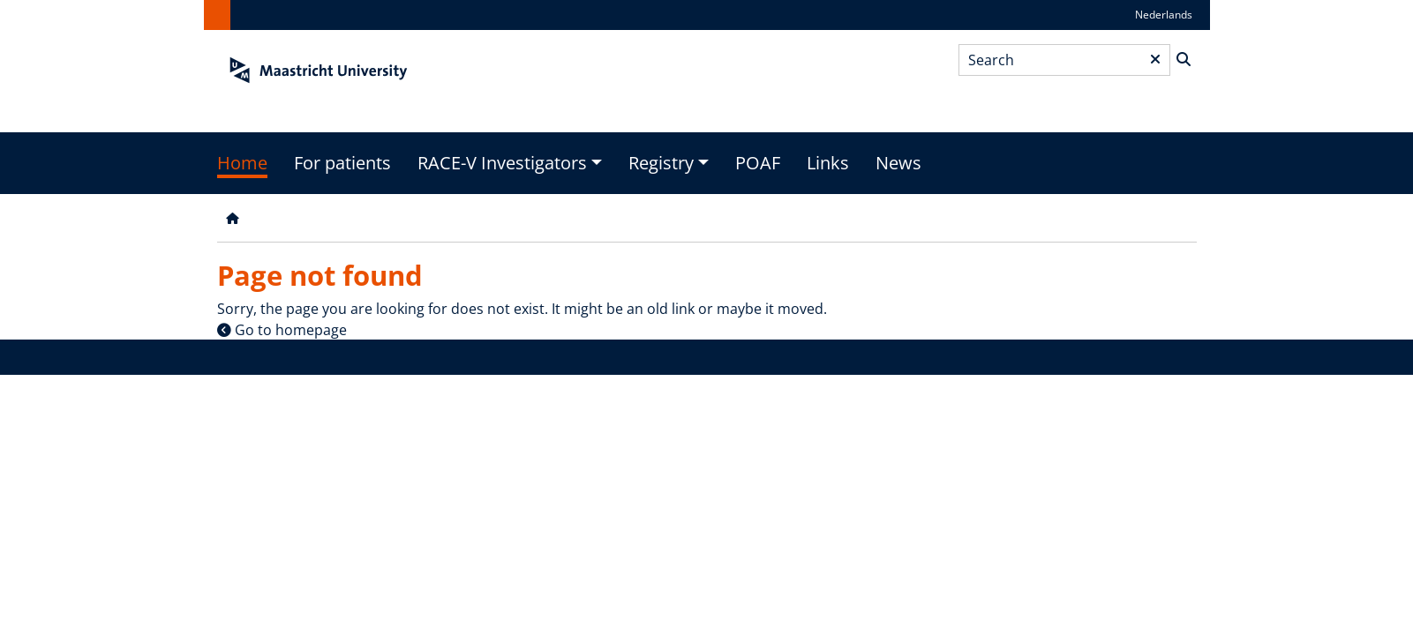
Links (828, 163)
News (898, 163)
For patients (342, 163)
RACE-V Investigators (502, 163)
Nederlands (1163, 14)
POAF (757, 163)
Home (242, 163)
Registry (661, 163)
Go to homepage (291, 330)
